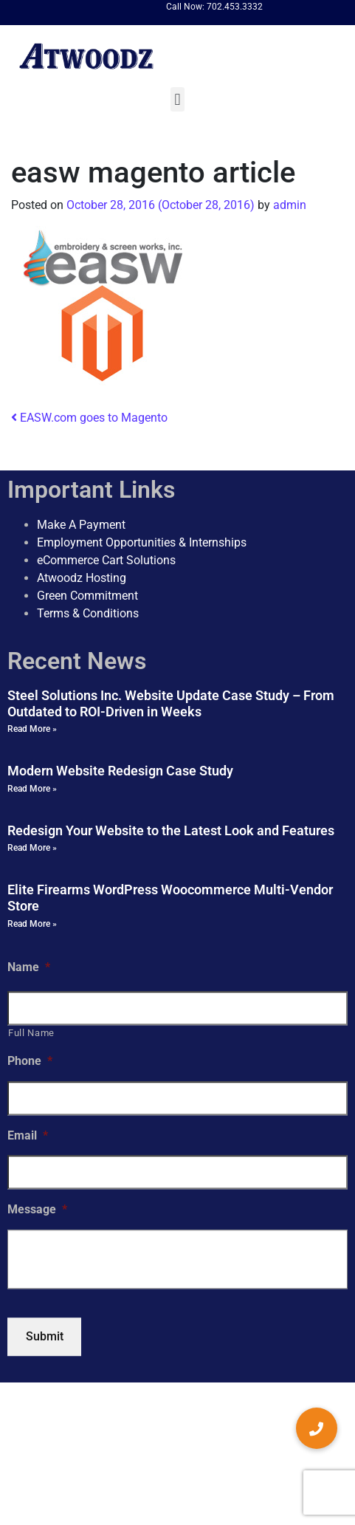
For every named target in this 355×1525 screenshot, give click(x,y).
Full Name (31, 1033)
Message (37, 1210)
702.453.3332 (235, 6)
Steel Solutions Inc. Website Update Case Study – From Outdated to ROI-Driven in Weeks (170, 703)
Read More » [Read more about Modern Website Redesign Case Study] (32, 789)
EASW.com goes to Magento (89, 418)
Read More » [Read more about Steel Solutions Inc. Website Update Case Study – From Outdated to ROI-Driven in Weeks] (32, 729)
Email (27, 1135)
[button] (177, 99)
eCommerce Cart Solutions (106, 560)
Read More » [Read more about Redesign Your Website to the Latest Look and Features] (32, 848)
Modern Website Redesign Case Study (120, 770)
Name (28, 967)
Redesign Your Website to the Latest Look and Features (170, 830)
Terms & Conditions (88, 613)
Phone (29, 1061)
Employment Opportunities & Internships (142, 542)
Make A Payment (81, 525)
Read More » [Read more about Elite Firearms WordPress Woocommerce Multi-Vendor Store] (32, 924)
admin (288, 205)
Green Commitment (87, 596)
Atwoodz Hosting (81, 578)
